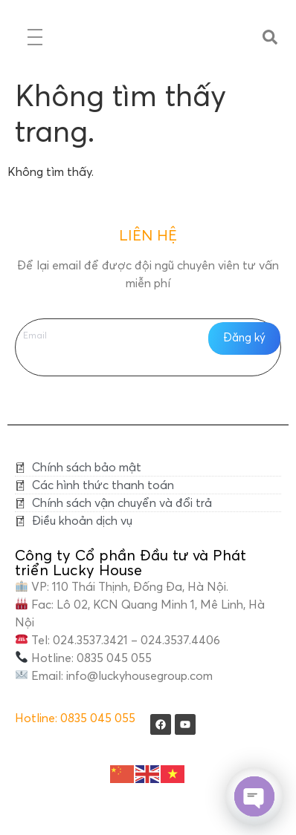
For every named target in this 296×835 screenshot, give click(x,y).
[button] (270, 37)
